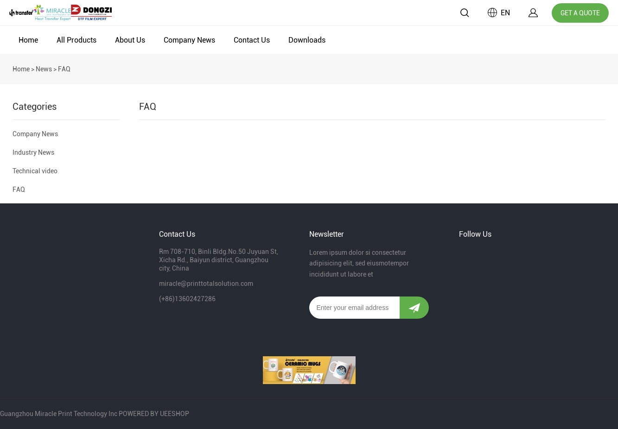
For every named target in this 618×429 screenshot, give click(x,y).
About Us (130, 40)
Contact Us (252, 40)
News (44, 69)
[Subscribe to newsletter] (414, 308)
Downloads (306, 40)
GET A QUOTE (580, 13)
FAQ (19, 189)
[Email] (354, 308)
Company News (189, 40)
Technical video (35, 171)
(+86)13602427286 (187, 299)
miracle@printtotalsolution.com (206, 283)
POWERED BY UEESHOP (154, 413)
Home (28, 40)
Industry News (33, 152)
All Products (76, 40)
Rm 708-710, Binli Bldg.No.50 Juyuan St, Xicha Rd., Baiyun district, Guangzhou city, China (218, 260)
